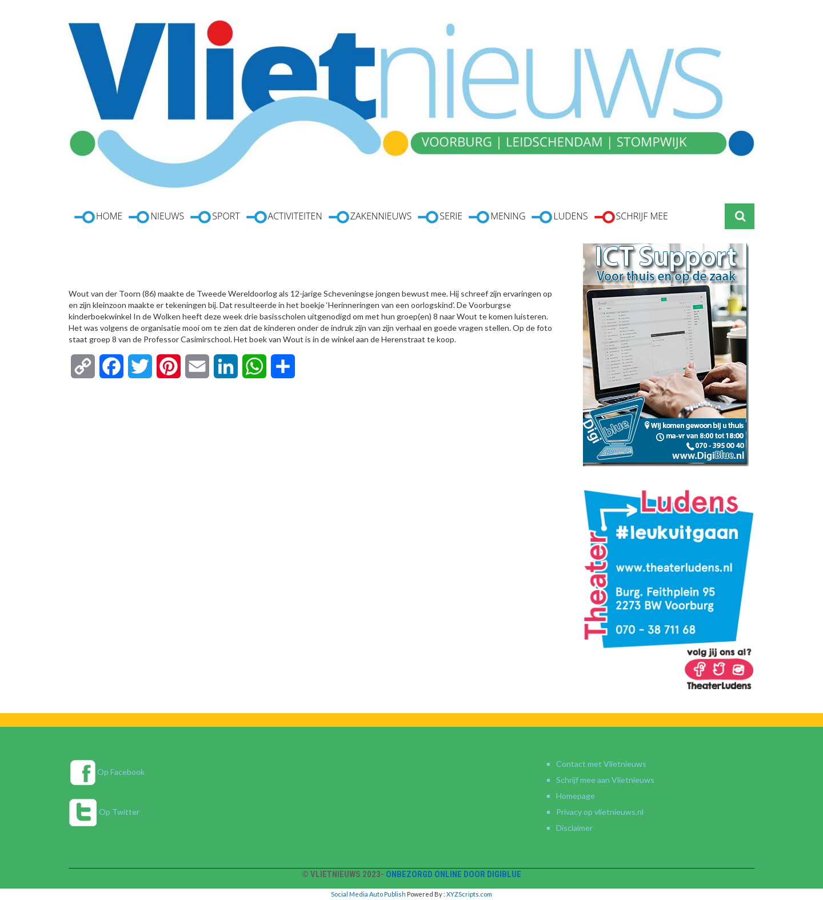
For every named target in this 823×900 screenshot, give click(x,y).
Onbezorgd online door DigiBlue (453, 874)
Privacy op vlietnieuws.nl (600, 812)
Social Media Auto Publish (368, 894)
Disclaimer (574, 828)
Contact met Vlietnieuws (601, 764)
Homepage (575, 796)
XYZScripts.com (469, 894)
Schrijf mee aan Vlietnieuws (605, 780)
